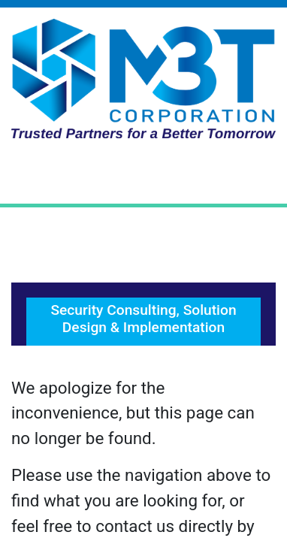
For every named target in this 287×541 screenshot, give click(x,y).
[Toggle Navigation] (143, 177)
